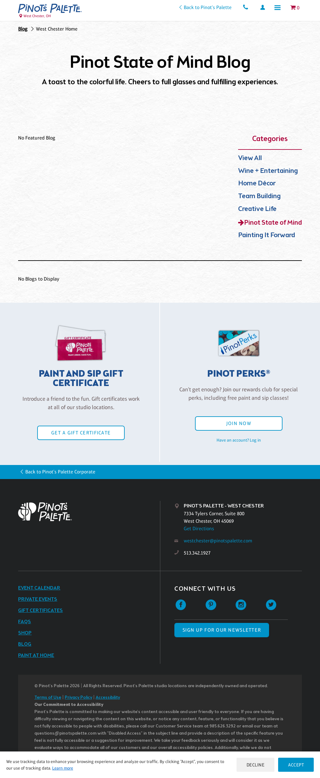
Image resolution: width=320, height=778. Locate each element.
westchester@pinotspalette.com (218, 541)
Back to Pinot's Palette (208, 7)
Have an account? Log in (239, 440)
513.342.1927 (197, 553)
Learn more (62, 768)
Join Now (238, 423)
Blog (23, 29)
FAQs (24, 622)
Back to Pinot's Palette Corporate (60, 472)
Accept (296, 764)
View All (250, 158)
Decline (256, 764)
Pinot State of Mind (273, 223)
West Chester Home (57, 29)
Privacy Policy (78, 698)
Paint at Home (36, 655)
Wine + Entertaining (268, 171)
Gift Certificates (40, 610)
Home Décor (257, 183)
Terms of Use (47, 698)
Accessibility (108, 698)
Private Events (37, 599)
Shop (25, 633)
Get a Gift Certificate (81, 433)
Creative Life (257, 209)
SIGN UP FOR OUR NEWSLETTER (221, 630)
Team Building (259, 196)
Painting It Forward (266, 235)
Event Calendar (39, 588)
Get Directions (199, 528)
